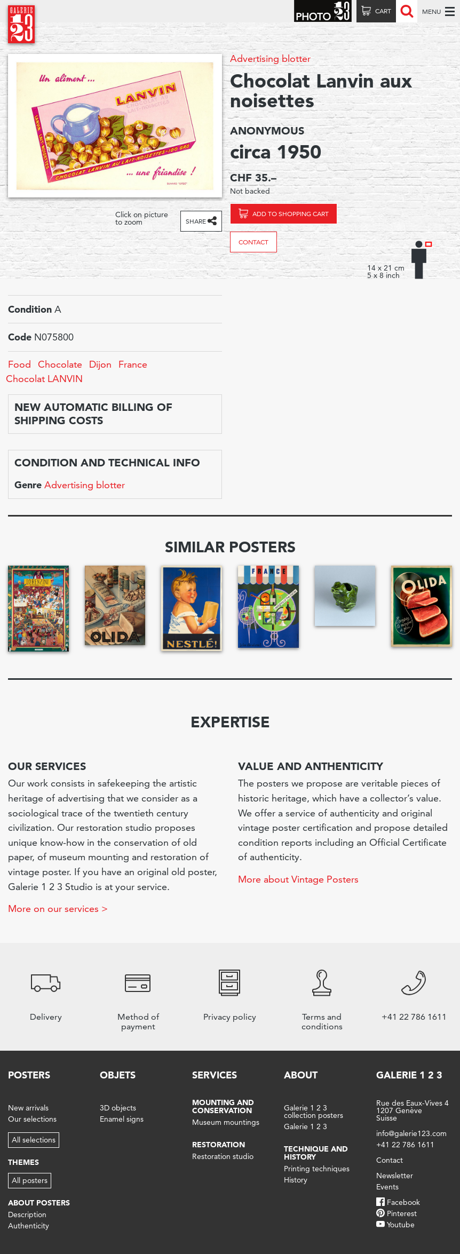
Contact (253, 242)
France (132, 364)
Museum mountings (225, 1122)
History (295, 1180)
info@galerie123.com (411, 1133)
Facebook (403, 1202)
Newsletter (394, 1175)
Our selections (32, 1119)
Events (387, 1187)
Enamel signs (122, 1119)
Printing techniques (317, 1168)
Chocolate (60, 364)
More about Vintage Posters (298, 879)
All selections (33, 1140)
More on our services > (58, 908)
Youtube (401, 1224)
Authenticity (28, 1226)
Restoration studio (222, 1156)
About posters (39, 1203)
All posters (29, 1180)
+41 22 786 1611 (405, 1144)
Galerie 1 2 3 (305, 1126)
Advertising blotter (270, 58)
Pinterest (402, 1213)
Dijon (100, 364)
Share (196, 221)
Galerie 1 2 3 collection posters (313, 1111)
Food (19, 364)
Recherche (406, 11)
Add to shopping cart (290, 214)
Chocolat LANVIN (44, 378)
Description (27, 1214)
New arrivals (28, 1108)
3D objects (118, 1108)
